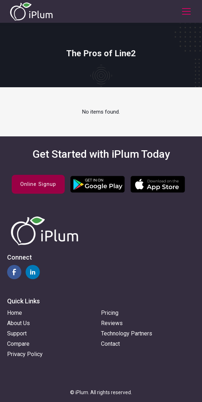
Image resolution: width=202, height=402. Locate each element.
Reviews (112, 323)
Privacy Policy (25, 354)
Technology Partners (126, 333)
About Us (18, 323)
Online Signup (38, 184)
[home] (31, 11)
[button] (185, 11)
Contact (110, 343)
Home (14, 312)
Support (17, 333)
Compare (18, 343)
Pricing (109, 312)
